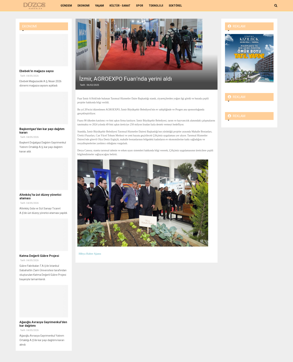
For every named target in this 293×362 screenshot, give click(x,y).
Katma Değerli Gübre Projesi (39, 256)
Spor (139, 5)
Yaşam (99, 5)
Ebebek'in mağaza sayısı (36, 71)
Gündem (66, 5)
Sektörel (175, 5)
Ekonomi (84, 5)
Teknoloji (156, 5)
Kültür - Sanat (120, 5)
